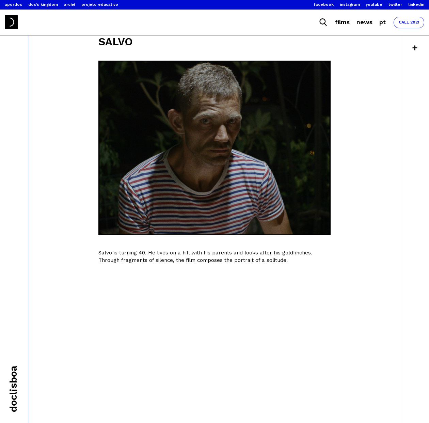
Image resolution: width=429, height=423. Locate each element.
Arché (70, 4)
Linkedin (416, 4)
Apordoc (13, 4)
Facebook (324, 4)
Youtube (374, 4)
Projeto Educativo (99, 4)
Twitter (395, 4)
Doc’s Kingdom (43, 4)
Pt (382, 22)
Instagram (350, 4)
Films (342, 22)
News (364, 22)
